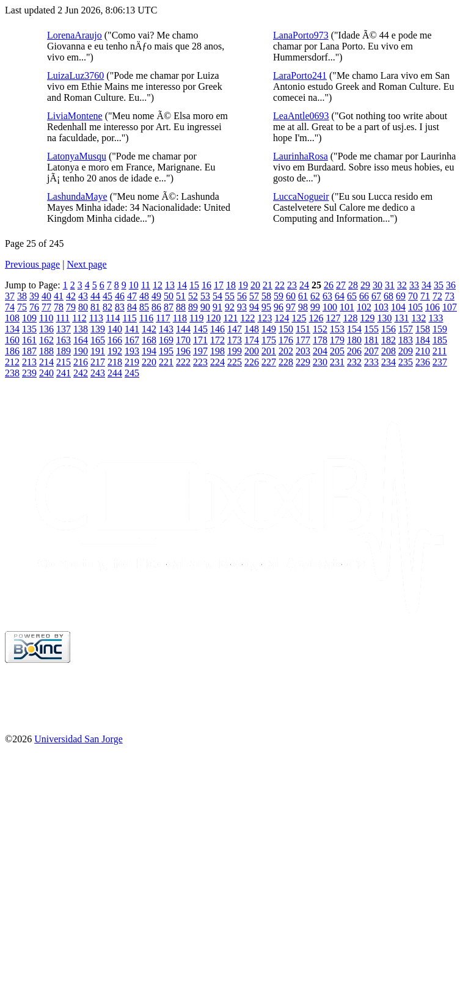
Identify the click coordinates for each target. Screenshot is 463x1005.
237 (439, 362)
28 (353, 285)
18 (231, 285)
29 (365, 285)
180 (354, 340)
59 (278, 296)
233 (371, 362)
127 (333, 318)
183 (405, 340)
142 (149, 329)
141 (132, 329)
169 (166, 340)
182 (388, 340)
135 (29, 329)
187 (29, 351)
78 (59, 307)
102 (364, 307)
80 (83, 307)
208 (388, 351)
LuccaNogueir (301, 196)
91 (217, 307)
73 (449, 296)
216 (80, 362)
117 (163, 318)
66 (364, 296)
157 (405, 329)
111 (63, 318)
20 (255, 285)
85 (144, 307)
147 (234, 329)
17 (219, 285)
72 (437, 296)
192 (115, 351)
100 (330, 307)
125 (298, 318)
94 (254, 307)
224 (217, 362)
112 (79, 318)
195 (166, 351)
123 (264, 318)
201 (268, 351)
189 (63, 351)
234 (388, 362)
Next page (86, 264)
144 (183, 329)
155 (371, 329)
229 (303, 362)
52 (193, 296)
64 (340, 296)
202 (286, 351)
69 (401, 296)
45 (107, 296)
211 (439, 351)
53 (205, 296)
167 (132, 340)
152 (320, 329)
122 (247, 318)
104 (398, 307)
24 (304, 285)
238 (12, 373)
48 (144, 296)
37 (10, 296)
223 (200, 362)
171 (200, 340)
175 (268, 340)
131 (401, 318)
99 (315, 307)
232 (354, 362)
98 (303, 307)
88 (181, 307)
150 (286, 329)
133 (435, 318)
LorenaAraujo (74, 35)
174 (251, 340)
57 (254, 296)
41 (59, 296)
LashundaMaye (77, 196)
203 (303, 351)
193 (132, 351)
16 (206, 285)
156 (388, 329)
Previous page (32, 264)
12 (157, 285)
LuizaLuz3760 (75, 75)
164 (80, 340)
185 (439, 340)
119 (196, 318)
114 (113, 318)
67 (376, 296)
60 (291, 296)
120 (213, 318)
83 (120, 307)
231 (337, 362)
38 (22, 296)
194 (149, 351)
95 (266, 307)
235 (405, 362)
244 (115, 373)
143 (166, 329)
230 (320, 362)
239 (29, 373)
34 (426, 285)
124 (281, 318)
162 (46, 340)
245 (132, 373)
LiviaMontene (75, 116)
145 (200, 329)
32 (402, 285)
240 (46, 373)
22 (280, 285)
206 (354, 351)
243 (97, 373)
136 (46, 329)
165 (97, 340)
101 (347, 307)
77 (46, 307)
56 (242, 296)
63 (327, 296)
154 (354, 329)
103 (381, 307)
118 (180, 318)
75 (22, 307)
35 (438, 285)
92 (230, 307)
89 (193, 307)
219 (132, 362)
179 (337, 340)
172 (217, 340)
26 (329, 285)
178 (320, 340)
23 (292, 285)
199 (234, 351)
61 (303, 296)
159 (439, 329)
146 (217, 329)
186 (12, 351)
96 (278, 307)
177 (303, 340)
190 (80, 351)
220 (149, 362)
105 (415, 307)
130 (384, 318)
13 (170, 285)
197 (200, 351)
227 (268, 362)
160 (12, 340)
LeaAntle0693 (301, 116)
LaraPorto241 (300, 75)
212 (12, 362)
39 (34, 296)
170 (183, 340)
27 (341, 285)
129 (367, 318)
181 (371, 340)
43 (83, 296)
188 (46, 351)
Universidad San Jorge (78, 739)
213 (29, 362)
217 (97, 362)
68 (388, 296)
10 (134, 285)
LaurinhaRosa (300, 156)
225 (234, 362)
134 (12, 329)
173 (234, 340)
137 (63, 329)
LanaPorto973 (301, 35)
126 (315, 318)
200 (251, 351)
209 (405, 351)
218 (115, 362)
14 (182, 285)
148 (251, 329)
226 (251, 362)
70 (413, 296)
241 (63, 373)
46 (120, 296)
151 (303, 329)
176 (286, 340)
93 (242, 307)
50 (168, 296)
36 (451, 285)
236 (422, 362)
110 (46, 318)
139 (97, 329)
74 (10, 307)
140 (115, 329)
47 (132, 296)
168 (149, 340)
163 (63, 340)
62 (315, 296)
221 (166, 362)
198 (217, 351)
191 (97, 351)
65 (352, 296)
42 (71, 296)
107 (449, 307)
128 (350, 318)
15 (194, 285)
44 (95, 296)
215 (63, 362)
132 (418, 318)
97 (291, 307)
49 (156, 296)
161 (29, 340)
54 (217, 296)
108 (12, 318)
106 (432, 307)
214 (46, 362)
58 (266, 296)
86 (156, 307)
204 (320, 351)
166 (115, 340)
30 (377, 285)
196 (183, 351)
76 (34, 307)
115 (129, 318)
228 (286, 362)
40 (46, 296)
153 (337, 329)
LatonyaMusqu (76, 156)
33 (414, 285)
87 (168, 307)
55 (230, 296)
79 (71, 307)
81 (95, 307)
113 (96, 318)
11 (145, 285)
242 (80, 373)
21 (267, 285)
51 (181, 296)
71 (425, 296)
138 (80, 329)
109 (29, 318)
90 (205, 307)
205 (337, 351)
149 (268, 329)
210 (422, 351)
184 (422, 340)
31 (390, 285)
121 (230, 318)
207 (371, 351)
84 (132, 307)
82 (107, 307)
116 (146, 318)
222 (183, 362)
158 (422, 329)
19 (243, 285)
